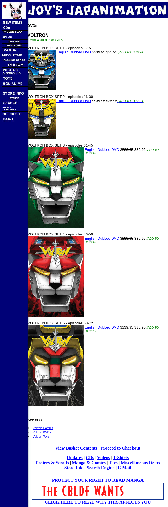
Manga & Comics (89, 462)
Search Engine (101, 467)
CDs (90, 457)
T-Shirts (121, 457)
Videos (103, 457)
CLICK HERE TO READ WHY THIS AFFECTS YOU (98, 502)
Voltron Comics (43, 428)
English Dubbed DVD (73, 52)
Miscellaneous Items (140, 462)
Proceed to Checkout (120, 448)
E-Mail (124, 467)
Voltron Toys (41, 436)
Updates (75, 457)
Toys (113, 462)
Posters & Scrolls (52, 462)
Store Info (74, 467)
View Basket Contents (76, 448)
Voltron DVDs (42, 432)
